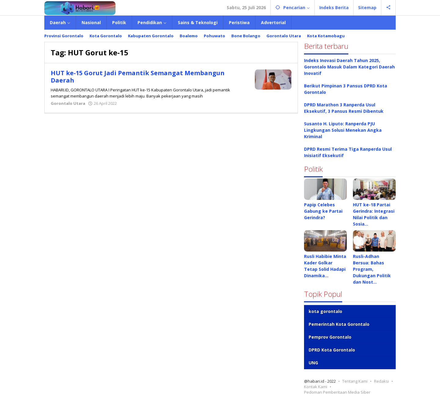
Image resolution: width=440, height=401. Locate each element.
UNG (313, 363)
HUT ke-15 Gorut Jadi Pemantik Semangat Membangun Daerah (138, 76)
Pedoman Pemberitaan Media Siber (337, 392)
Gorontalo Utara (68, 103)
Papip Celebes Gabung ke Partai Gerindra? (323, 211)
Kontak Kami (315, 386)
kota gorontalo (325, 311)
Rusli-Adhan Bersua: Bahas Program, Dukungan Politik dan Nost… (372, 269)
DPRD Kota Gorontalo (332, 350)
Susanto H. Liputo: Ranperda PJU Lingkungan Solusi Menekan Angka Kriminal (343, 130)
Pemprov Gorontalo (330, 337)
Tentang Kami (355, 381)
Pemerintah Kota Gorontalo (339, 324)
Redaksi (381, 381)
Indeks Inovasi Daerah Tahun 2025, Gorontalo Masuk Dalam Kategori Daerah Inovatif (349, 66)
